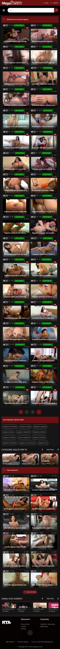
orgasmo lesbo (8, 432)
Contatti (23, 626)
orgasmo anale (25, 426)
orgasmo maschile (23, 432)
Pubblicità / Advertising (47, 624)
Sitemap (23, 629)
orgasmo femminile (10, 426)
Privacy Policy (25, 624)
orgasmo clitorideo (9, 443)
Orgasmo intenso (39, 432)
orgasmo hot (42, 443)
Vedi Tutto (50, 450)
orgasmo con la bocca (27, 443)
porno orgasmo (24, 437)
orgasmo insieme (39, 437)
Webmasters (44, 626)
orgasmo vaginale (40, 426)
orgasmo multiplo (9, 437)
